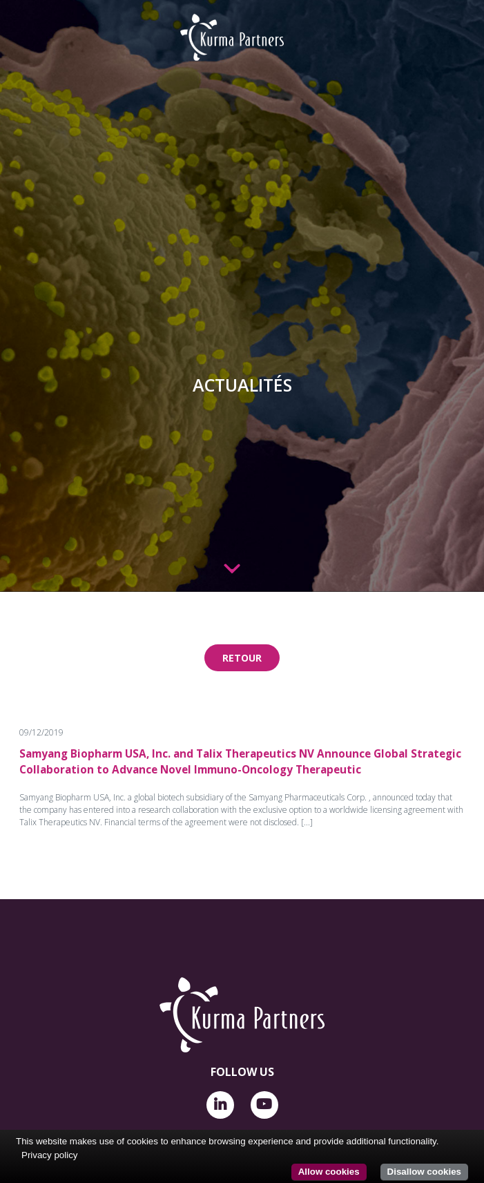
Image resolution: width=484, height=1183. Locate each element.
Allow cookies (329, 1171)
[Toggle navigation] (25, 29)
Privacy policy (49, 1155)
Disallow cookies (424, 1171)
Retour (242, 657)
